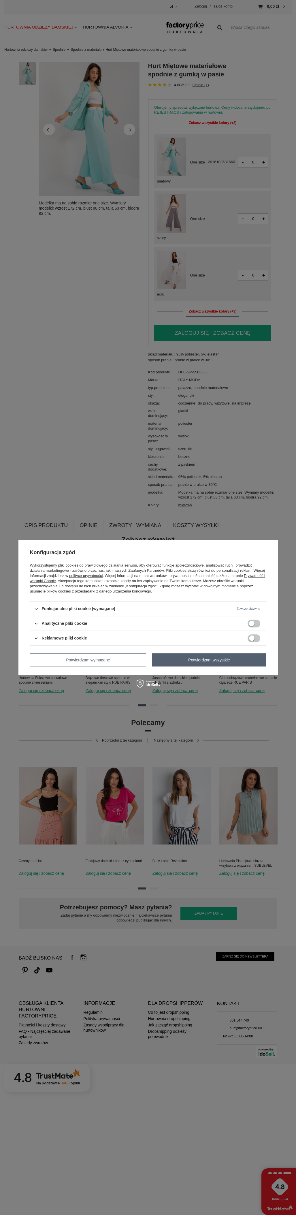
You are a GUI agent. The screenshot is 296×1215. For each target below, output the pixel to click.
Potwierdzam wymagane (88, 660)
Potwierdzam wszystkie (209, 660)
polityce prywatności (86, 575)
